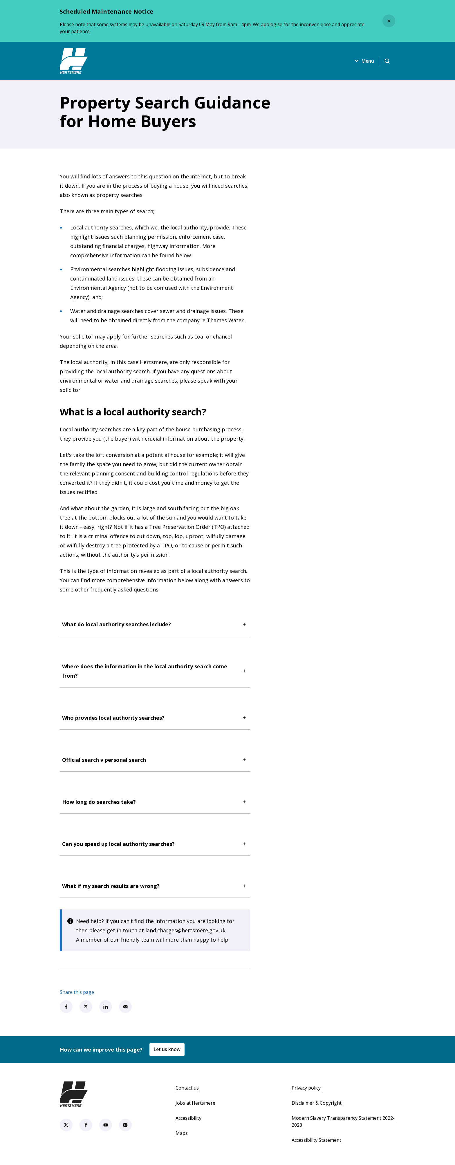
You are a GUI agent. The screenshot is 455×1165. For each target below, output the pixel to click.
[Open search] (387, 61)
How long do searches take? (155, 801)
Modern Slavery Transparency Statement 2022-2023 (343, 1121)
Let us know (167, 1049)
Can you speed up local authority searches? (155, 843)
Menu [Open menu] (363, 60)
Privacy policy (306, 1088)
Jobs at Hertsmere (195, 1103)
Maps (182, 1133)
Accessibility (188, 1118)
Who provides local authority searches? (155, 717)
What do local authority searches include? (155, 624)
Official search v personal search (155, 759)
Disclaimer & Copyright (317, 1103)
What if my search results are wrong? (155, 885)
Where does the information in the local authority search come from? (155, 671)
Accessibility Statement (316, 1140)
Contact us (187, 1088)
